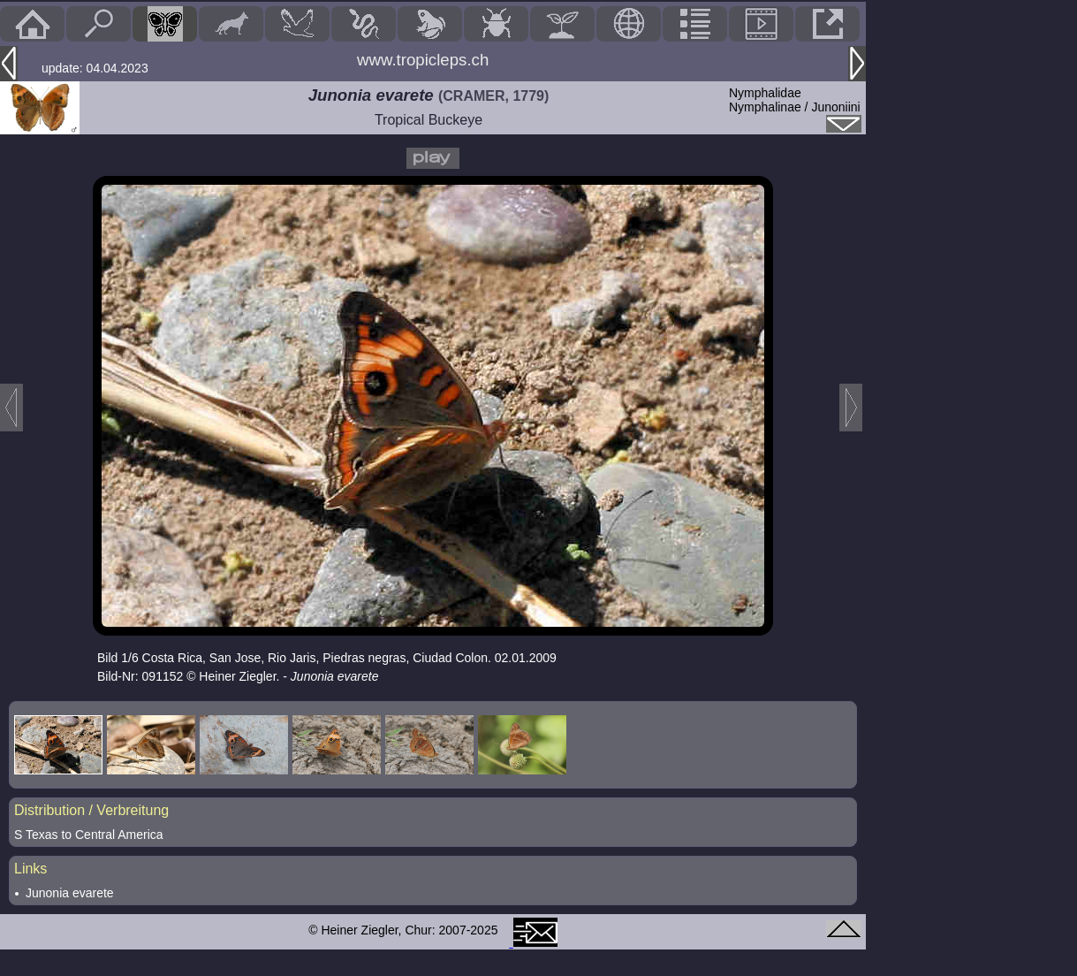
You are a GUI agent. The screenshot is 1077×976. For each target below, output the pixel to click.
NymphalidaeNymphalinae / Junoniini (795, 100)
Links (30, 868)
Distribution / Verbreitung (91, 810)
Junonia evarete (70, 893)
